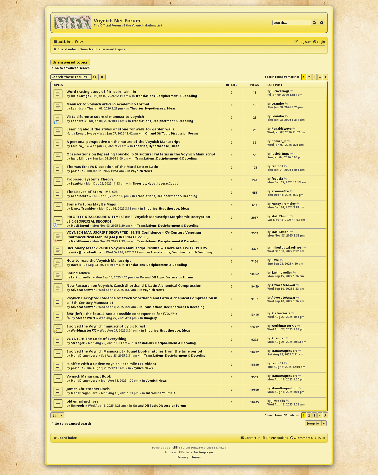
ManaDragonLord (84, 355)
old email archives (82, 401)
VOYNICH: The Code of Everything (96, 338)
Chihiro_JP (78, 146)
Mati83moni (80, 226)
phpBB (173, 447)
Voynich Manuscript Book (89, 376)
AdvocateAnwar (83, 290)
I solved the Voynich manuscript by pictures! (106, 326)
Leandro (77, 108)
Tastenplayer (203, 452)
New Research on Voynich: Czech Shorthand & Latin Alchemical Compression (134, 285)
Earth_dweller (81, 277)
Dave (75, 265)
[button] (325, 77)
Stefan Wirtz (85, 318)
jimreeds (78, 406)
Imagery (150, 318)
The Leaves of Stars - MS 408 (92, 191)
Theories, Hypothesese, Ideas (153, 108)
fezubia (77, 183)
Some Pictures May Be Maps (91, 204)
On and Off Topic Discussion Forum (171, 133)
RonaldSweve (86, 133)
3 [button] (314, 77)
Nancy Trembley (83, 208)
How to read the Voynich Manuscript (99, 260)
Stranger (78, 343)
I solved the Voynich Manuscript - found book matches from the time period (134, 351)
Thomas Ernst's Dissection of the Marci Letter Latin (112, 166)
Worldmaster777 (83, 330)
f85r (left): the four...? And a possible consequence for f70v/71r (122, 313)
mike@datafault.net (87, 252)
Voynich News (141, 171)
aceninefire (79, 196)
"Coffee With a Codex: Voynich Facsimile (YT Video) (111, 363)
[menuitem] (79, 42)
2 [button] (309, 77)
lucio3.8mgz (80, 96)
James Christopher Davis (88, 388)
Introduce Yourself (160, 393)
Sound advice (78, 273)
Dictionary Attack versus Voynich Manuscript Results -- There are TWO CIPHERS (137, 248)
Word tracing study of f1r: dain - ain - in (101, 91)
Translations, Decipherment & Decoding (166, 96)
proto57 (77, 171)
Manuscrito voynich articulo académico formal (108, 104)
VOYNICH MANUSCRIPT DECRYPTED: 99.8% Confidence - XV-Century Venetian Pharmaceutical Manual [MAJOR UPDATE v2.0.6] (134, 234)
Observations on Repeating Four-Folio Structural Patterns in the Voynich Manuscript (141, 154)
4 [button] (320, 77)
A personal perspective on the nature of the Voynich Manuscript (123, 141)
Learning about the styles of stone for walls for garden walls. (121, 129)
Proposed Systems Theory (90, 179)
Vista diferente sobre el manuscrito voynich (105, 116)
